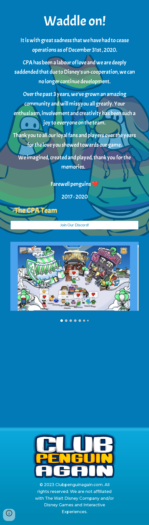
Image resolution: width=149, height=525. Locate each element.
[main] (74, 113)
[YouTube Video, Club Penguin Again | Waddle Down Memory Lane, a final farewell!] (74, 377)
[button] (9, 515)
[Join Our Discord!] (74, 225)
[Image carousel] (74, 282)
